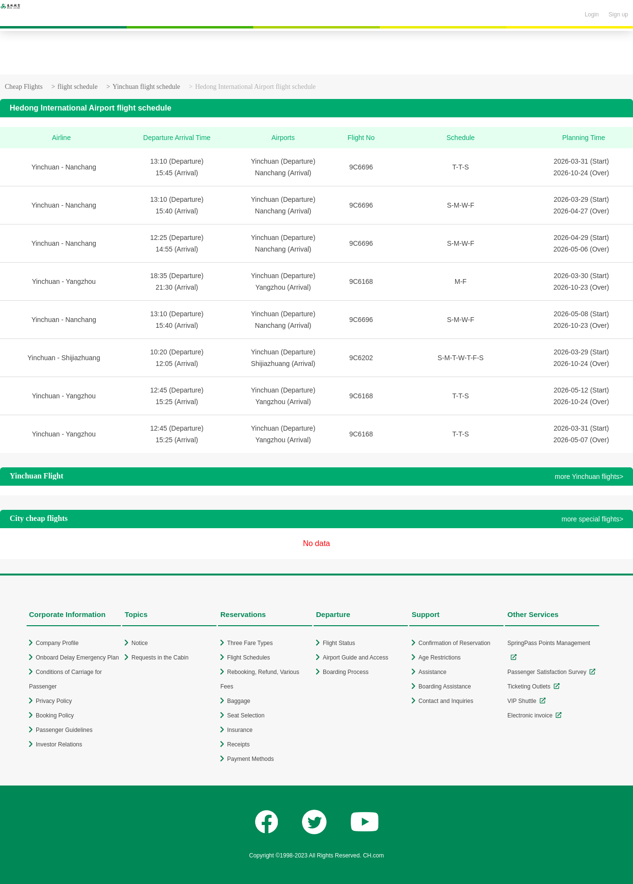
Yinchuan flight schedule (146, 86)
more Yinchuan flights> (589, 476)
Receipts (238, 744)
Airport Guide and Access (355, 657)
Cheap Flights (24, 86)
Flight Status (339, 643)
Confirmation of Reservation (454, 643)
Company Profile (57, 643)
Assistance (432, 672)
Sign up (618, 14)
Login (592, 14)
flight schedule (78, 86)
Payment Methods (250, 759)
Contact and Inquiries (445, 701)
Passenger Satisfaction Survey (546, 672)
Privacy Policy (54, 701)
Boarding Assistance (444, 686)
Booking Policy (55, 715)
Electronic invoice (529, 715)
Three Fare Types (250, 643)
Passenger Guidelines (64, 730)
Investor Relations (59, 744)
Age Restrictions (439, 657)
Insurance (240, 730)
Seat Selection (245, 715)
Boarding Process (346, 672)
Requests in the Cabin (159, 657)
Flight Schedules (248, 657)
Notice (139, 643)
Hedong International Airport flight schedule (255, 86)
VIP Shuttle (521, 701)
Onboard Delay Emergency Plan (77, 657)
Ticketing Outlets (528, 686)
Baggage (238, 701)
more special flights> (592, 519)
